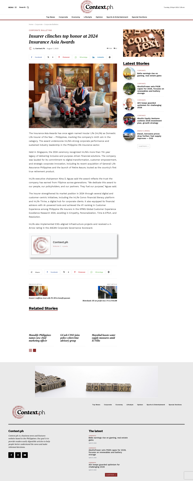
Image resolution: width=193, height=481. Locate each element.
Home (31, 24)
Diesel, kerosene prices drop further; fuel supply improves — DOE (149, 136)
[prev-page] (30, 350)
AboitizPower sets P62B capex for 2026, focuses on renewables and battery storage (150, 89)
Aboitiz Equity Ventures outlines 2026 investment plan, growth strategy (149, 120)
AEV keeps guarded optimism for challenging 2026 (149, 105)
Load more (144, 146)
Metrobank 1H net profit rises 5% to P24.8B (99, 301)
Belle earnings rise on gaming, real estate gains (149, 74)
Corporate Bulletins (51, 24)
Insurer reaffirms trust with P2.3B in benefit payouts (49, 298)
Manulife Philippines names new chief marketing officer (40, 338)
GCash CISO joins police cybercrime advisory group (70, 338)
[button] (24, 7)
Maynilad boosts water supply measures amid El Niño (103, 338)
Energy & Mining (143, 131)
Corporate (39, 24)
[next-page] (34, 350)
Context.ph (40, 48)
